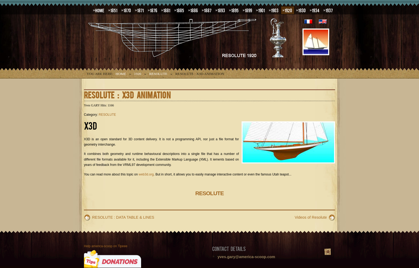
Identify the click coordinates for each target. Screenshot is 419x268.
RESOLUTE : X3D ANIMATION (127, 94)
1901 (261, 10)
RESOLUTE (158, 74)
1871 (140, 10)
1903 (274, 10)
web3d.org (146, 174)
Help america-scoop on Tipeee (105, 246)
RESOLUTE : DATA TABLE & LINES (123, 217)
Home (120, 74)
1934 (315, 10)
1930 (302, 10)
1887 (207, 10)
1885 (180, 10)
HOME (99, 10)
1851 (113, 10)
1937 (329, 10)
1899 (248, 10)
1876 (153, 10)
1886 (194, 10)
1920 (288, 10)
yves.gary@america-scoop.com (246, 257)
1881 (166, 10)
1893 (221, 10)
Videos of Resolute (311, 217)
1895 (235, 10)
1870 (127, 10)
